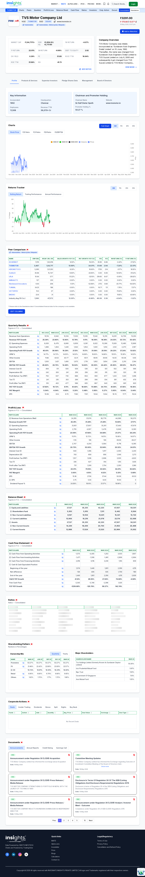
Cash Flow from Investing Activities (24, 557)
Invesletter (55, 847)
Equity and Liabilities (18, 508)
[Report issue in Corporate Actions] (28, 701)
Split (56, 707)
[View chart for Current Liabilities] (55, 518)
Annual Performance (53, 194)
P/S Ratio (36, 132)
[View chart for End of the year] (63, 575)
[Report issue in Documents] (21, 742)
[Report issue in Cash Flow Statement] (31, 543)
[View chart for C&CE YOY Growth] (63, 579)
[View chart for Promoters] (23, 663)
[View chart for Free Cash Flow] (63, 583)
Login (133, 4)
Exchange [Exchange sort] (106, 713)
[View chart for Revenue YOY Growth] (38, 340)
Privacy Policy (102, 844)
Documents (116, 10)
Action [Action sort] (25, 713)
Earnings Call (61, 748)
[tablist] (72, 81)
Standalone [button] (135, 10)
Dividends (38, 707)
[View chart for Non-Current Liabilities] (55, 515)
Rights (63, 707)
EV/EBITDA (59, 132)
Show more (105, 766)
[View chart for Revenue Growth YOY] (60, 422)
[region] (72, 280)
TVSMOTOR (11, 10)
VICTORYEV (13, 291)
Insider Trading (24, 707)
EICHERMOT (13, 262)
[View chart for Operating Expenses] (38, 343)
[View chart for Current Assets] (55, 529)
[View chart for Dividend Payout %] (60, 483)
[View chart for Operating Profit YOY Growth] (38, 350)
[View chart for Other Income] (38, 358)
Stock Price (14, 132)
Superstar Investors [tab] (49, 81)
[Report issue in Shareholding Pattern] (31, 644)
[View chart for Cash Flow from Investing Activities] (63, 557)
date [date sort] (39, 713)
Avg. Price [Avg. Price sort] (68, 713)
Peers (29, 10)
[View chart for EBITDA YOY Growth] (38, 365)
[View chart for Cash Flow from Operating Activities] (63, 554)
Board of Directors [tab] (104, 81)
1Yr (121, 126)
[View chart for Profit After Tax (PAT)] (38, 383)
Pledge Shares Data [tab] (70, 81)
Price (53, 850)
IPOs (83, 4)
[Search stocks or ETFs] (119, 4)
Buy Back (73, 707)
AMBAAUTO (13, 280)
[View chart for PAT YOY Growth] (38, 387)
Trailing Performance (33, 194)
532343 (48, 21)
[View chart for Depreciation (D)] (38, 372)
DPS (12, 480)
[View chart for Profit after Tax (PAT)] (60, 465)
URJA (11, 277)
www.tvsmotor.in (62, 21)
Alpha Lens (73, 4)
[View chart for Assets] (55, 522)
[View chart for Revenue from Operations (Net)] (60, 418)
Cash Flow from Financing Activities (24, 561)
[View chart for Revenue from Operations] (38, 336)
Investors (93, 10)
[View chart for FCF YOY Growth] (63, 586)
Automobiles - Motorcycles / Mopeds (51, 25)
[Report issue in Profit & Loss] (23, 407)
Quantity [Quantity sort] (52, 713)
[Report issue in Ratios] (16, 600)
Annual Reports (33, 748)
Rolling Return (15, 194)
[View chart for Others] (23, 677)
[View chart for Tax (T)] (38, 379)
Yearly (65, 654)
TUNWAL (12, 287)
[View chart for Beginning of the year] (63, 568)
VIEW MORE (131, 67)
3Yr (127, 126)
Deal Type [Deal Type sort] (124, 713)
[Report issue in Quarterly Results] (27, 325)
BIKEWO (12, 295)
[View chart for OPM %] (38, 354)
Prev (54, 820)
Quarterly (55, 654)
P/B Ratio (47, 132)
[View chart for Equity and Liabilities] (55, 508)
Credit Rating (47, 748)
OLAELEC (12, 273)
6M (115, 126)
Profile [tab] (14, 81)
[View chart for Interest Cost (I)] (38, 369)
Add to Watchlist (129, 31)
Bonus (48, 707)
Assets (13, 522)
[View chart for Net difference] (63, 572)
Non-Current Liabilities (20, 515)
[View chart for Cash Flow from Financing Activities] (63, 561)
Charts (21, 10)
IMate (63, 4)
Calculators (55, 857)
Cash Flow (75, 10)
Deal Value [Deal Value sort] (87, 713)
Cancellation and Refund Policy (109, 847)
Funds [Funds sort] (12, 713)
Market (55, 4)
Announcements (16, 748)
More (99, 4)
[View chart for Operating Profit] (38, 347)
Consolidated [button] (124, 10)
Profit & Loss (49, 10)
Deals (12, 707)
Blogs (53, 853)
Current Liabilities (18, 519)
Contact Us (55, 860)
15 (85, 820)
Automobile (28, 25)
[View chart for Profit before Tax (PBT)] (60, 458)
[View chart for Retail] (23, 673)
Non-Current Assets (19, 526)
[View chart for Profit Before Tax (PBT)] (38, 376)
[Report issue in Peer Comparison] (27, 250)
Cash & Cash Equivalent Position (23, 565)
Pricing (91, 4)
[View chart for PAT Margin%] (38, 390)
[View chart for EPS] (38, 394)
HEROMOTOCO (15, 269)
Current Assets (17, 529)
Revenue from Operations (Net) (22, 418)
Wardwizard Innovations (18, 284)
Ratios (84, 10)
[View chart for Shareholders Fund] (55, 511)
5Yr (133, 126)
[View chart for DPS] (60, 480)
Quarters (37, 10)
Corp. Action (104, 10)
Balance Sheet (62, 10)
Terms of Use (102, 841)
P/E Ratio (26, 132)
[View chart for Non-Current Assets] (55, 526)
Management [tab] (87, 81)
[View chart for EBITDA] (38, 361)
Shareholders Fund (19, 511)
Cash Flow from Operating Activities (24, 554)
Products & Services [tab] (29, 81)
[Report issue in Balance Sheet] (24, 497)
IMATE (53, 841)
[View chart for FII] (23, 666)
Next (90, 820)
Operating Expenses (18, 343)
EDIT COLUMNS (17, 311)
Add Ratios (85, 69)
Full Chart (105, 126)
